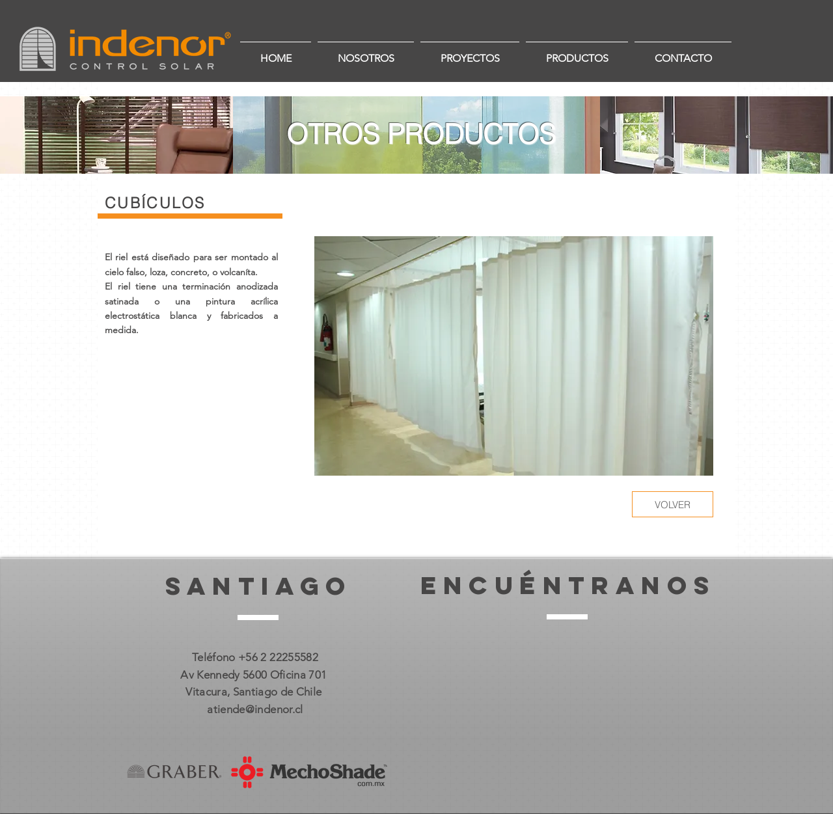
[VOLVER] (672, 504)
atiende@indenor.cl (255, 709)
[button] (513, 356)
